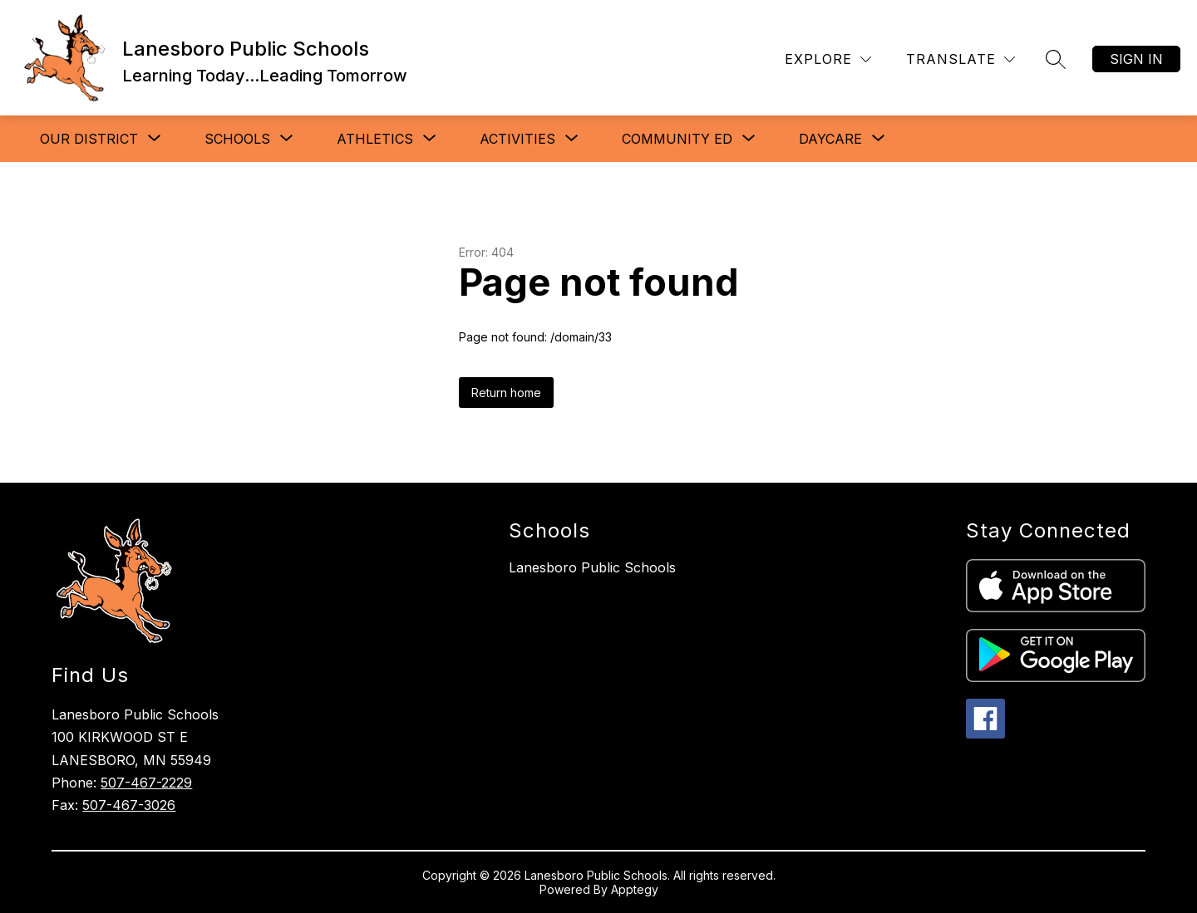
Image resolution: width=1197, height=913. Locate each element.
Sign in (1136, 59)
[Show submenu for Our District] (89, 139)
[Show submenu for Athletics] (375, 139)
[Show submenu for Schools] (237, 139)
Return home (506, 392)
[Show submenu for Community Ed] (677, 139)
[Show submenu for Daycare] (830, 139)
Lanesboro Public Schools (592, 567)
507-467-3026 (128, 805)
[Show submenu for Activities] (517, 139)
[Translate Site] (960, 59)
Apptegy (634, 889)
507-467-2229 (146, 782)
